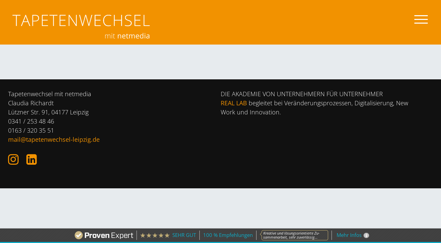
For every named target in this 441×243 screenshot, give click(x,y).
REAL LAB (234, 103)
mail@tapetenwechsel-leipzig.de (54, 139)
